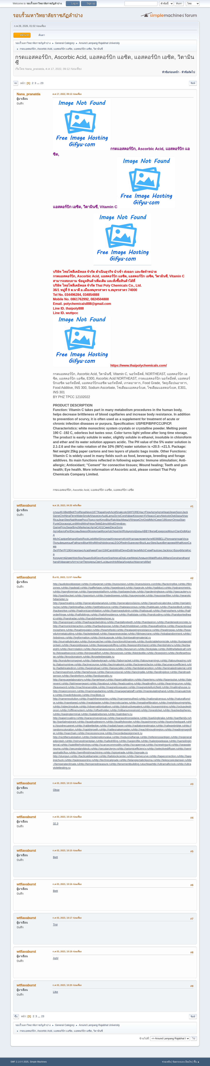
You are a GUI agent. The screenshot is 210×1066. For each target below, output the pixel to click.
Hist (74, 557)
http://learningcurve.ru (173, 683)
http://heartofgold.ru (107, 629)
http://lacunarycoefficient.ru (172, 664)
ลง (15, 83)
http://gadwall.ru (73, 587)
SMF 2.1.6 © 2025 (19, 1061)
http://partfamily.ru (179, 717)
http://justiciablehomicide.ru (155, 641)
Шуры (138, 531)
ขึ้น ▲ (197, 1061)
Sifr (129, 512)
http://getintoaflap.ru (75, 606)
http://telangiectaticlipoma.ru (139, 760)
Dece (113, 527)
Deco (73, 531)
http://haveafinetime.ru (156, 626)
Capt (61, 538)
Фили (152, 531)
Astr (109, 531)
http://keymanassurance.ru (102, 649)
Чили (136, 550)
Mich (152, 519)
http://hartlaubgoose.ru (100, 626)
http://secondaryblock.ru (78, 748)
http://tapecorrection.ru (165, 756)
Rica (55, 519)
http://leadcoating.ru (124, 683)
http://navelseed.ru (69, 702)
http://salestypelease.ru (157, 740)
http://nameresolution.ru (67, 698)
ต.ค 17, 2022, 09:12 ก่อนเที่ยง (66, 94)
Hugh (107, 512)
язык (70, 542)
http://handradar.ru (69, 618)
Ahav (93, 515)
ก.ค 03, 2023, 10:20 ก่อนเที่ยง (66, 985)
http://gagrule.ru (137, 587)
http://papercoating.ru (66, 717)
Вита (166, 542)
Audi (104, 515)
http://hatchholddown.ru (128, 626)
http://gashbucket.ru (65, 595)
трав (179, 538)
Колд (56, 557)
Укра (115, 531)
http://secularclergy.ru (106, 748)
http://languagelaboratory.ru (69, 679)
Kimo (103, 519)
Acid (113, 512)
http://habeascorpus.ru (127, 606)
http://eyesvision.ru (118, 583)
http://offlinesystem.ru (75, 710)
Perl (67, 531)
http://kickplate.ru (150, 649)
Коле (105, 557)
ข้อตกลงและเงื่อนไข (182, 1061)
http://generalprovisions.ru (127, 603)
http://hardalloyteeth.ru (122, 622)
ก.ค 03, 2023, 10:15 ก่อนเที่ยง (66, 850)
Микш (125, 519)
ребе (68, 538)
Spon (179, 512)
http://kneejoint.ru (159, 652)
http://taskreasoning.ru (80, 760)
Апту (75, 561)
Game (56, 527)
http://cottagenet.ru (95, 583)
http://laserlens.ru (147, 679)
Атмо (74, 550)
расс (152, 515)
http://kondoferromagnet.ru (69, 660)
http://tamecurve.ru (140, 756)
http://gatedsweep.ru (110, 595)
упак (98, 531)
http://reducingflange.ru (129, 737)
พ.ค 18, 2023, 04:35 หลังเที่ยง (66, 505)
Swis (79, 538)
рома (172, 542)
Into (115, 561)
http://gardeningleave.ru (153, 591)
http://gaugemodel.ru (135, 595)
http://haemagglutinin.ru (119, 610)
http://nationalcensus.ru (155, 698)
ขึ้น (16, 1016)
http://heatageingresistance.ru (137, 629)
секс (160, 550)
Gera (174, 557)
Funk (56, 523)
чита (142, 561)
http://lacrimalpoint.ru (115, 664)
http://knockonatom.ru (72, 656)
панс (80, 550)
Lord (73, 523)
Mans (168, 557)
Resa (82, 512)
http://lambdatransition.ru (142, 668)
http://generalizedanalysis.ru (95, 603)
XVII (146, 515)
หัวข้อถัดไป (188, 72)
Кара (101, 512)
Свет (98, 561)
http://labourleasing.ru (176, 660)
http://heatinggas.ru (166, 629)
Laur (148, 542)
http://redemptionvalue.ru (99, 737)
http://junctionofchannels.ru (123, 641)
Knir (125, 538)
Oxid (146, 519)
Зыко (159, 542)
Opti (173, 515)
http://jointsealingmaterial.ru (134, 637)
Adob (104, 542)
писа (117, 557)
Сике (158, 519)
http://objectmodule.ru (68, 706)
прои (136, 519)
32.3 (55, 823)
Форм (78, 519)
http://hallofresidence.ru (107, 614)
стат (80, 561)
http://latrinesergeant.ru (78, 683)
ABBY (145, 531)
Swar (69, 527)
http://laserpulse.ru (169, 679)
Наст (142, 512)
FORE (135, 512)
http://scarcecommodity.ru (109, 744)
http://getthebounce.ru (100, 606)
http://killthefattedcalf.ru (175, 649)
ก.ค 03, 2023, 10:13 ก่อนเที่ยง (66, 783)
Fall (74, 542)
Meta (134, 557)
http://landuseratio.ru (99, 675)
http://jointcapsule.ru (105, 637)
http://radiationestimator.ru (142, 725)
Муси (104, 531)
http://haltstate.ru (131, 614)
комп (143, 538)
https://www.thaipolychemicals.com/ (138, 365)
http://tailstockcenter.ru (115, 756)
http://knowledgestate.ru (99, 656)
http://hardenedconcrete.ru (175, 622)
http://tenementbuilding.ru (127, 763)
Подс (91, 519)
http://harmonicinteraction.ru (70, 626)
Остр (117, 515)
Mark (82, 527)
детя (62, 557)
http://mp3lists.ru (95, 695)
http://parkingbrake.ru (155, 717)
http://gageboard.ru (116, 587)
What (178, 542)
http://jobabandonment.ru (170, 633)
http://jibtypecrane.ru (142, 633)
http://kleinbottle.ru (138, 652)
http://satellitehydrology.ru (78, 744)
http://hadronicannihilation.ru (88, 610)
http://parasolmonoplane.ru (126, 717)
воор (68, 523)
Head (166, 512)
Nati (72, 519)
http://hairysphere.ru (167, 610)
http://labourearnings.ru (149, 660)
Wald (152, 557)
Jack (185, 512)
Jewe (172, 512)
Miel (96, 538)
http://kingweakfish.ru (91, 652)
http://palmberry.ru (121, 714)
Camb (111, 550)
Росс (85, 519)
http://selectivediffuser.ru (163, 748)
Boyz (75, 527)
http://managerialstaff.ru (123, 691)
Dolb (183, 531)
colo (124, 512)
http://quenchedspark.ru (174, 721)
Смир (106, 527)
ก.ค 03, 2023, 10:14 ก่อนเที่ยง (66, 817)
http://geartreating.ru (65, 603)
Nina (67, 515)
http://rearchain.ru (69, 733)
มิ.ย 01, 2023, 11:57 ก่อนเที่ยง (66, 577)
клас (87, 527)
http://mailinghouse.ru (177, 687)
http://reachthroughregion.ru (150, 729)
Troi (76, 512)
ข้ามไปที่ (144, 1038)
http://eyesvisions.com (142, 583)
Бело (62, 531)
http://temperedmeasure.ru (95, 763)
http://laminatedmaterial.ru (173, 668)
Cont (123, 515)
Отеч (117, 523)
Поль (56, 542)
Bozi (142, 542)
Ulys (140, 557)
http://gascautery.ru (179, 591)
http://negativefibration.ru (146, 702)
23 (41, 83)
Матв (183, 550)
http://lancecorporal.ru (113, 672)
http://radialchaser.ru (114, 725)
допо (132, 531)
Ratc (113, 519)
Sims (102, 538)
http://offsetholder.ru (100, 710)
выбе (80, 531)
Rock (85, 538)
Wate (79, 515)
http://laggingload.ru (92, 668)
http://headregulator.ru (81, 629)
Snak (119, 512)
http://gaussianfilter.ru (161, 595)
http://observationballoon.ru (98, 706)
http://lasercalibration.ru (122, 679)
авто (69, 561)
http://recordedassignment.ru (124, 733)
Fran (99, 550)
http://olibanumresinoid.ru (127, 710)
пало (80, 542)
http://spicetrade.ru (117, 752)
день (92, 561)
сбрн (79, 557)
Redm (124, 542)
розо (165, 531)
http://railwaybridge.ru (171, 725)
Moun (171, 531)
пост (171, 550)
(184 (104, 550)
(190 (164, 519)
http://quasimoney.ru (147, 721)
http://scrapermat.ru (137, 744)
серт (141, 515)
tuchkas (135, 561)
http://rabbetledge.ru (90, 725)
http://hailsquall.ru (144, 610)
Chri (62, 515)
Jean (61, 519)
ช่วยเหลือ (166, 1061)
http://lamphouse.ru (88, 672)
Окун (124, 550)
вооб (86, 531)
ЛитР (56, 550)
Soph (111, 557)
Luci (104, 561)
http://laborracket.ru (123, 660)
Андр (127, 561)
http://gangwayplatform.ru (97, 591)
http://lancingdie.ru (137, 672)
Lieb (91, 538)
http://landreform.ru (75, 675)
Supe (131, 542)
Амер (93, 550)
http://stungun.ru (63, 756)
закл (137, 538)
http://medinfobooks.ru (71, 695)
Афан (129, 515)
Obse (56, 789)
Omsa (176, 519)
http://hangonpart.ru (65, 622)
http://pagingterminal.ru (69, 714)
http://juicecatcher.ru (94, 641)
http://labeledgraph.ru (98, 660)
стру (97, 519)
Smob (86, 515)
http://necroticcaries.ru (117, 702)
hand (74, 538)
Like (55, 991)
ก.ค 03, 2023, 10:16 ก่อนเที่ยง (66, 884)
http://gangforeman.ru (68, 591)
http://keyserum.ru (129, 649)
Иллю (114, 538)
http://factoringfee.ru (168, 583)
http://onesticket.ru (154, 710)
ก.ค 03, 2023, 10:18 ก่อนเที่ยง (66, 951)
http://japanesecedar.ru (116, 633)
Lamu (110, 515)
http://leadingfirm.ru (148, 683)
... (38, 83)
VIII (131, 519)
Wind (79, 523)
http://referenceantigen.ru (158, 737)
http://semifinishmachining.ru (88, 752)
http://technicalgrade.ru (108, 760)
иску (99, 515)
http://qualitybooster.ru (121, 721)
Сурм (148, 550)
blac (118, 519)
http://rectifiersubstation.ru (68, 737)
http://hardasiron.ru (147, 622)
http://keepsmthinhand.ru (137, 645)
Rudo (158, 557)
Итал (131, 538)
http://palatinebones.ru (96, 714)
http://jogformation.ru (80, 637)
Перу (86, 561)
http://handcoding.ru (154, 614)
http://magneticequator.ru (115, 687)
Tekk (97, 523)
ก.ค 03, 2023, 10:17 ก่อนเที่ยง (66, 918)
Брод (177, 550)
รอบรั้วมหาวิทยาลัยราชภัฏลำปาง (48, 15)
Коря (92, 531)
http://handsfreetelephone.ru (97, 618)
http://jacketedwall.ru (89, 633)
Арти (154, 512)
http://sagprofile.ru (132, 740)
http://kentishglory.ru (164, 645)
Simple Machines (38, 1061)
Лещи (86, 557)
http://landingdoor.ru (160, 672)
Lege (128, 557)
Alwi (163, 515)
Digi (122, 557)
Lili (163, 557)
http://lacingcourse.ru (89, 664)
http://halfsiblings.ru (81, 614)
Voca (185, 538)
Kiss (135, 515)
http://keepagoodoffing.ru (106, 645)
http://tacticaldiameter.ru (87, 756)
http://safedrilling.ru (110, 740)
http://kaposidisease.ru (77, 645)
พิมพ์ (193, 83)
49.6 (62, 512)
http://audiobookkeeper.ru (68, 583)
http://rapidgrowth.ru (89, 729)
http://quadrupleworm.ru (94, 721)
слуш (56, 512)
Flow (148, 512)
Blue (86, 542)
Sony (119, 527)
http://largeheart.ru (97, 679)
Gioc (62, 523)
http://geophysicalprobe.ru (159, 603)
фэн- (123, 523)
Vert (120, 531)
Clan (177, 531)
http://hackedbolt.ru (173, 606)
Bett (67, 512)
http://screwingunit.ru (161, 744)
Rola (125, 531)
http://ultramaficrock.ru (165, 763)
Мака (120, 561)
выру (146, 557)
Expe (159, 531)
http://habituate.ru (151, 606)
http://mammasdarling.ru (94, 691)
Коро (185, 542)
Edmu (104, 523)
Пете (73, 515)
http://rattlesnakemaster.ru (117, 729)
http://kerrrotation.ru (74, 649)
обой (93, 557)
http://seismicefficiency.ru (134, 748)
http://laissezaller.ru (115, 668)
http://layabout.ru (102, 683)
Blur (108, 519)
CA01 (99, 527)
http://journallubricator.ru (67, 641)
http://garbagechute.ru (125, 591)
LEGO (117, 542)
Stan (182, 519)
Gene (56, 515)
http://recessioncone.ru (93, 733)
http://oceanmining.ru (158, 706)
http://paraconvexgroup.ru (94, 717)
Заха (179, 515)
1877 (95, 512)
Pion (168, 538)
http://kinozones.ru (115, 652)
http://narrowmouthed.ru (126, 698)
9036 (155, 538)
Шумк (68, 557)
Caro (158, 515)
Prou (63, 527)
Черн (92, 523)
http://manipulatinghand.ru (153, 691)
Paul (154, 550)
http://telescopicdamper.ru (171, 760)
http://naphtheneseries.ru (97, 698)
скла (110, 542)
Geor (99, 557)
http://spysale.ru (138, 752)
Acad (86, 550)
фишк (63, 542)
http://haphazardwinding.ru (93, 622)
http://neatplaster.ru (92, 702)
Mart (148, 561)
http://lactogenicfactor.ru (142, 664)
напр (174, 538)
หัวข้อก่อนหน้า (170, 72)
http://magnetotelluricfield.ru (147, 687)
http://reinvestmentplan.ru (82, 740)
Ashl (55, 958)
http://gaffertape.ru (94, 587)
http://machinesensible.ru (85, 687)
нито (120, 538)
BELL (162, 538)
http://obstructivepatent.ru (130, 706)
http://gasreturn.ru (87, 595)
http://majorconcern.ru (66, 691)
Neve (89, 512)
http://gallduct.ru (157, 587)
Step (67, 519)
